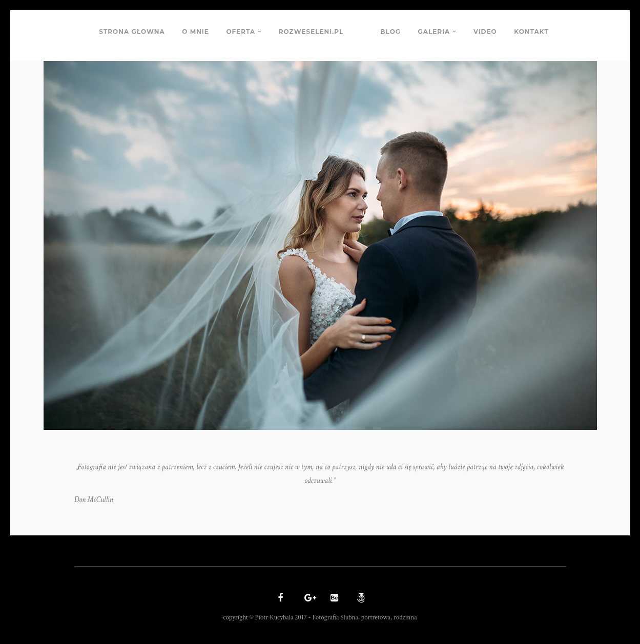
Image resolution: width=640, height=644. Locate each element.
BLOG (390, 31)
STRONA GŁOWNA (131, 31)
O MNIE (195, 31)
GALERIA (434, 31)
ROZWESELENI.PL (311, 31)
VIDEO (485, 31)
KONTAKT (531, 31)
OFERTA (240, 31)
